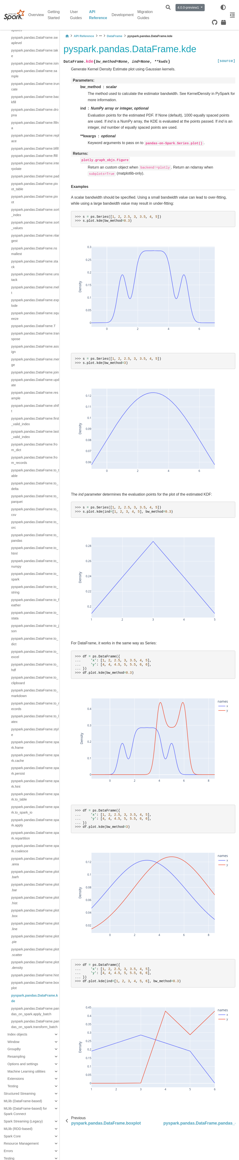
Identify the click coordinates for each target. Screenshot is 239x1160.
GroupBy (14, 1049)
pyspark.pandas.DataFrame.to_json (35, 628)
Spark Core (12, 1136)
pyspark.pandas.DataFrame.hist (35, 975)
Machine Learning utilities (26, 1071)
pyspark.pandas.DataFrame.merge (35, 362)
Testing (12, 1086)
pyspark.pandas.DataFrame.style (35, 732)
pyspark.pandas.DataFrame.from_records (34, 460)
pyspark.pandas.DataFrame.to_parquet (34, 499)
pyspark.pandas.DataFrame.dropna (34, 112)
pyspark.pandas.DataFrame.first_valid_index (35, 421)
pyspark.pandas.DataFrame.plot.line (35, 926)
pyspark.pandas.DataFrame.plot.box (35, 913)
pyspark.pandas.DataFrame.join (35, 372)
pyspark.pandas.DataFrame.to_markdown (34, 693)
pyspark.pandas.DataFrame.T (33, 326)
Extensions (15, 1079)
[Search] (168, 7)
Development (123, 15)
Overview (36, 15)
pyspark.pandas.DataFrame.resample (34, 395)
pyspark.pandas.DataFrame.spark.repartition (35, 835)
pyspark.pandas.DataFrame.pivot (34, 199)
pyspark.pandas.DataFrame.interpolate (35, 166)
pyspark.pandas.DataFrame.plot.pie (35, 939)
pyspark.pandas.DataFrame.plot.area (35, 861)
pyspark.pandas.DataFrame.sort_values (35, 225)
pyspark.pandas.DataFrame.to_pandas (34, 537)
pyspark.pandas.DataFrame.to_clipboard (34, 680)
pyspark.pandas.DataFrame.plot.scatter (35, 952)
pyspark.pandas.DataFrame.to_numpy (34, 563)
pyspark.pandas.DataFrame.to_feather (35, 602)
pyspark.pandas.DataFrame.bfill (35, 148)
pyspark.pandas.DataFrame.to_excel (34, 654)
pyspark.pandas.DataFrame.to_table (35, 473)
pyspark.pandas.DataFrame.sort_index (35, 212)
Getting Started (54, 15)
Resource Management (21, 1143)
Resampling (16, 1056)
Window (13, 1042)
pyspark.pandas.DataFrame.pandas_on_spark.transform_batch (35, 1024)
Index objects (17, 1034)
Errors (8, 1151)
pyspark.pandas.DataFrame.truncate (35, 86)
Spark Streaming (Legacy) (23, 1121)
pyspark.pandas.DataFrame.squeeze (35, 316)
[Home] (67, 36)
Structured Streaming (19, 1093)
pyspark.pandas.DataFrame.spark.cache (35, 758)
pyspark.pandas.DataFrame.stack (34, 264)
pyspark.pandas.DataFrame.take (34, 53)
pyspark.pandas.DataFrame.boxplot (35, 985)
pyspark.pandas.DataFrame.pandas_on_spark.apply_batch (35, 1011)
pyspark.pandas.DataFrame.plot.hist (35, 900)
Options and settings (22, 1064)
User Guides (76, 15)
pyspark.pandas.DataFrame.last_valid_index (35, 434)
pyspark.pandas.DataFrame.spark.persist (35, 770)
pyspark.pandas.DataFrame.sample (34, 73)
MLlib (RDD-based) (18, 1129)
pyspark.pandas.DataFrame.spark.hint (35, 783)
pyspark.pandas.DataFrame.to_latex (35, 719)
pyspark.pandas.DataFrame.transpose (35, 336)
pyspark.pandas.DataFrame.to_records (35, 706)
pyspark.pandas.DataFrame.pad (35, 176)
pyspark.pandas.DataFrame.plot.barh (35, 874)
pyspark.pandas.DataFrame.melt (35, 290)
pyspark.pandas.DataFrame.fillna (35, 125)
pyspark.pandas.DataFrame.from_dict (34, 447)
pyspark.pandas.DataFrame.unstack (35, 277)
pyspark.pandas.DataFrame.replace (35, 138)
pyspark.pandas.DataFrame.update (35, 382)
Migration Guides (145, 15)
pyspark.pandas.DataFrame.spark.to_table (35, 796)
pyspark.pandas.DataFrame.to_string (34, 589)
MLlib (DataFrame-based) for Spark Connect (25, 1111)
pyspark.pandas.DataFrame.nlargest (35, 238)
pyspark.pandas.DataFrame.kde (34, 998)
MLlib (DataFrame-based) (23, 1101)
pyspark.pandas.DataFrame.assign (35, 349)
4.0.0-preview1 (189, 7)
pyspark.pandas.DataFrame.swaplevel (34, 40)
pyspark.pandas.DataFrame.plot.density (35, 965)
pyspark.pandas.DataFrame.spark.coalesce (35, 848)
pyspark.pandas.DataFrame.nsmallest (34, 251)
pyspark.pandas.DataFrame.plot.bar (35, 887)
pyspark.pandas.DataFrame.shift (35, 408)
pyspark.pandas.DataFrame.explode (35, 302)
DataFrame (114, 36)
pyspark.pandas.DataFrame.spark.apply (35, 822)
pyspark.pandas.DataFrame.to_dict (34, 641)
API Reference (98, 15)
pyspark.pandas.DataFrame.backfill (35, 99)
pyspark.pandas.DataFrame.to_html (34, 550)
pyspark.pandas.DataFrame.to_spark (34, 576)
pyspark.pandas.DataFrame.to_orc (34, 524)
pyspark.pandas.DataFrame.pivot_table (34, 186)
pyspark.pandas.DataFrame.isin (35, 63)
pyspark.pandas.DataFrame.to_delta (34, 486)
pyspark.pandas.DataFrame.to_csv (34, 512)
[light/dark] (223, 7)
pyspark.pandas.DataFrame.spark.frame (35, 744)
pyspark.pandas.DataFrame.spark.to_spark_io (35, 809)
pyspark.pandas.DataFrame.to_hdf (34, 667)
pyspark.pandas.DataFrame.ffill (34, 156)
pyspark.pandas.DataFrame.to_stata (34, 615)
